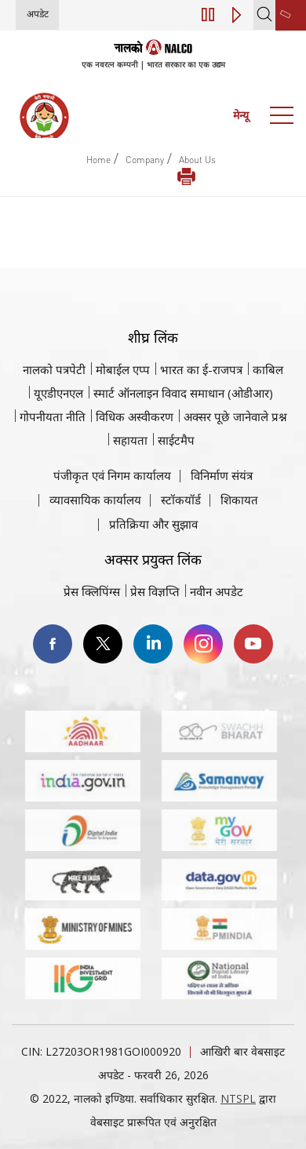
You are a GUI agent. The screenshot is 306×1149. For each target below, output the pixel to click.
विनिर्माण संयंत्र (222, 475)
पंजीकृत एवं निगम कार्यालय (112, 475)
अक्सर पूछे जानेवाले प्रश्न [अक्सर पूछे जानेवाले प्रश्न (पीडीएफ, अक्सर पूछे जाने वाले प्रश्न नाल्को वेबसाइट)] (235, 416)
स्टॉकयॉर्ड (181, 499)
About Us (197, 159)
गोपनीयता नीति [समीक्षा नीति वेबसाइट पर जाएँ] (53, 416)
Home (98, 159)
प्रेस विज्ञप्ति (155, 591)
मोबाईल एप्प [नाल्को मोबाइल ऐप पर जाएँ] (123, 369)
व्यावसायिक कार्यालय (95, 499)
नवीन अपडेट (216, 591)
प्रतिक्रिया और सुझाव (153, 524)
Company (145, 159)
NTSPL (238, 1098)
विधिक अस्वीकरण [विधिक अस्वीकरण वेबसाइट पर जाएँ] (134, 416)
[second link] (290, 15)
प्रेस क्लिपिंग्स (92, 591)
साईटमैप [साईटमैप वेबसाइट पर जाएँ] (176, 440)
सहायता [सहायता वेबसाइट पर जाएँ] (130, 440)
